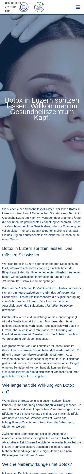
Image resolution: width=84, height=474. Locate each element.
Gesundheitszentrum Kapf (18, 371)
